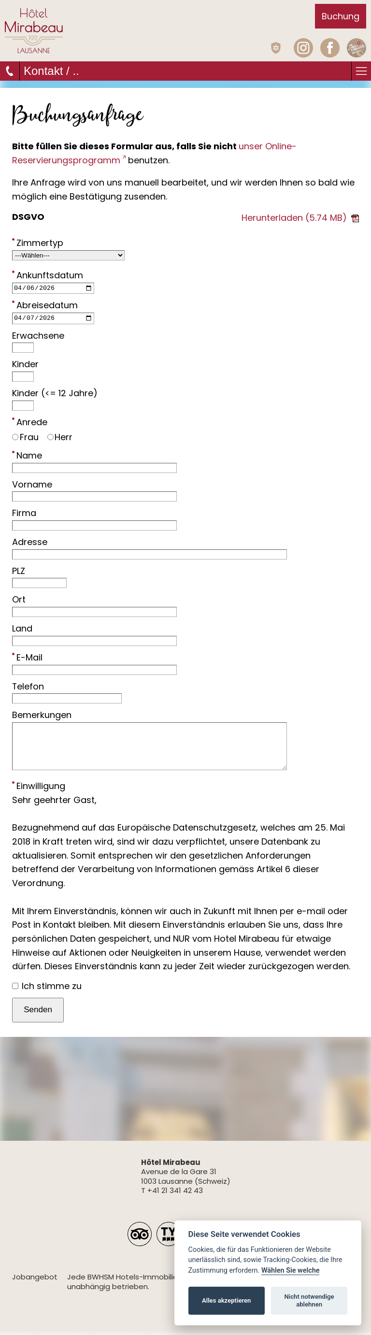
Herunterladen (300, 218)
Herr (60, 439)
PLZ (18, 573)
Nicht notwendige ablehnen (309, 1300)
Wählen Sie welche (290, 1270)
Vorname (32, 487)
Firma (24, 516)
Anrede (29, 424)
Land (22, 631)
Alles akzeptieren (226, 1300)
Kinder (25, 367)
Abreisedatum (45, 306)
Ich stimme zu (47, 988)
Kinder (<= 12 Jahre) (55, 395)
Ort (19, 602)
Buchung (340, 16)
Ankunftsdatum (47, 275)
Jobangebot (34, 1279)
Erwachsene (38, 338)
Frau (25, 439)
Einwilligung (38, 788)
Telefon (28, 689)
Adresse (29, 544)
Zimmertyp (37, 242)
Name (27, 457)
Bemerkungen (41, 718)
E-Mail (27, 659)
